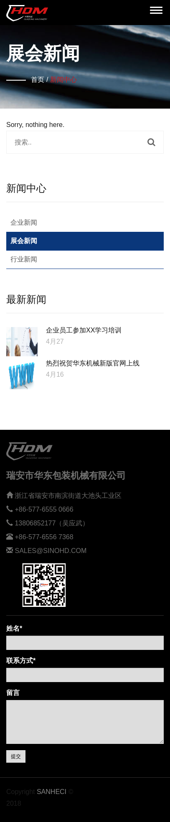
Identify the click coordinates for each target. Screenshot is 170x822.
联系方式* (21, 660)
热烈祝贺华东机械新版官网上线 (93, 363)
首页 (37, 79)
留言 (13, 692)
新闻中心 (63, 79)
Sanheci (51, 791)
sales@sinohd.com (50, 550)
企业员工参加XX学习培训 (84, 330)
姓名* (14, 628)
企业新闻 (23, 222)
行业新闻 (23, 259)
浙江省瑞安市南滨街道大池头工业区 (68, 495)
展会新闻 (23, 240)
